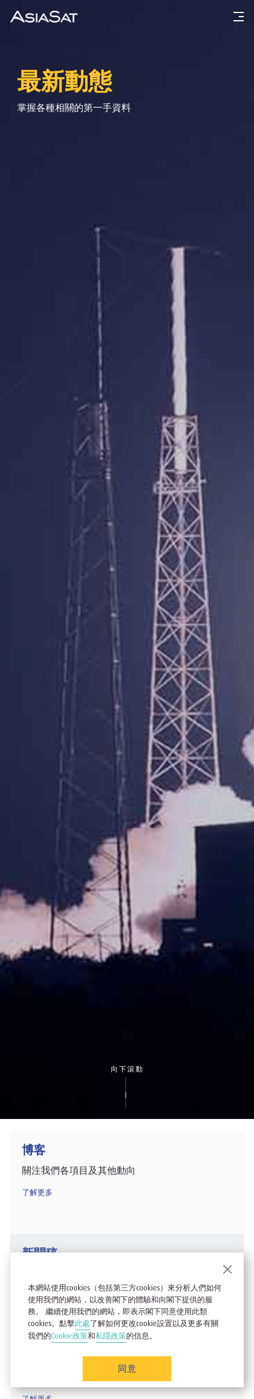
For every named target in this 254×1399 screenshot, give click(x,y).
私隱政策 (110, 1335)
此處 (82, 1323)
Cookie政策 (69, 1335)
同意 (127, 1368)
